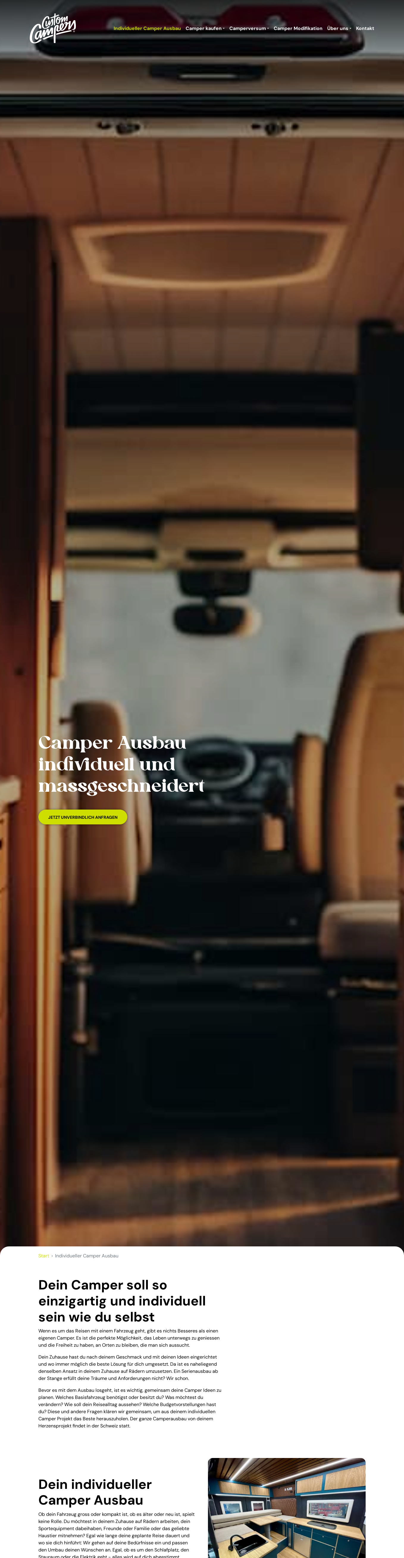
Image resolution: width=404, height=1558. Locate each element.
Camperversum (247, 28)
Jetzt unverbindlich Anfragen (83, 817)
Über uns (337, 28)
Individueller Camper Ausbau (147, 28)
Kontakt (365, 28)
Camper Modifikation (298, 28)
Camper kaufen (204, 28)
